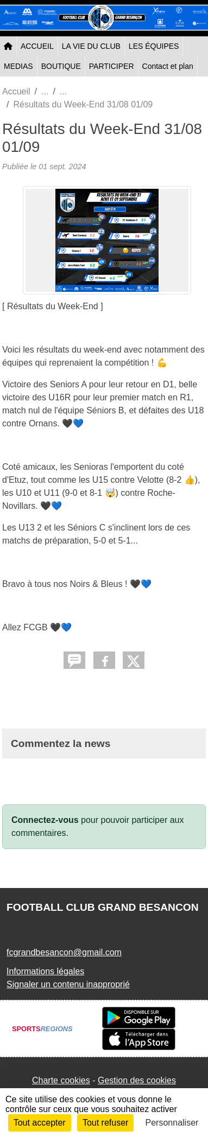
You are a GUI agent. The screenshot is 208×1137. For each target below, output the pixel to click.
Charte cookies (61, 1080)
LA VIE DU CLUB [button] (91, 46)
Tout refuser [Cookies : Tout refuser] (105, 1122)
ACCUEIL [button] (37, 46)
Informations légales (45, 971)
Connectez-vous (45, 820)
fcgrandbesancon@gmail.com (64, 952)
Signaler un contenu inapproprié (68, 984)
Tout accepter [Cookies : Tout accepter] (40, 1122)
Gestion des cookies (137, 1080)
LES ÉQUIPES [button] (154, 46)
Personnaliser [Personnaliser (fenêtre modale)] (172, 1122)
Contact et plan (167, 66)
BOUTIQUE (61, 66)
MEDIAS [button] (18, 66)
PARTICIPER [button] (111, 66)
